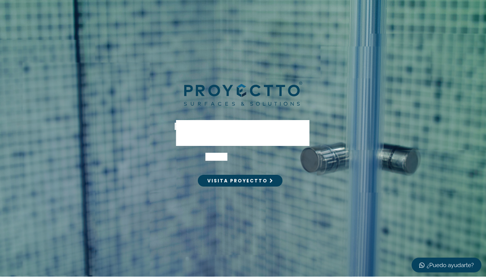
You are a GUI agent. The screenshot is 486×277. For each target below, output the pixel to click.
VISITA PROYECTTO (240, 180)
